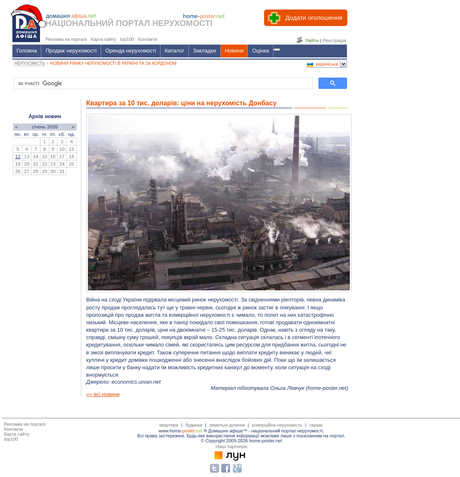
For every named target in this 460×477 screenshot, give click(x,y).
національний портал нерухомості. (287, 430)
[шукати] (162, 83)
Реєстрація (334, 40)
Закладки (204, 50)
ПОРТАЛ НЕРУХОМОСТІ (164, 23)
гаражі (316, 424)
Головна (27, 50)
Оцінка (260, 50)
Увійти (311, 40)
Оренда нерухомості (130, 50)
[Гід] (277, 49)
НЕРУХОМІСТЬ (29, 63)
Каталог (174, 50)
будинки (193, 424)
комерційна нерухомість (277, 424)
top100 (11, 439)
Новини (234, 50)
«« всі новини (103, 394)
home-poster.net (326, 388)
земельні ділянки (227, 424)
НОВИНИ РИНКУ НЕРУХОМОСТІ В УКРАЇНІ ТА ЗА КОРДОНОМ (113, 63)
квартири (168, 424)
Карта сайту (16, 434)
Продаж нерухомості (71, 50)
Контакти (13, 429)
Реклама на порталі (24, 424)
